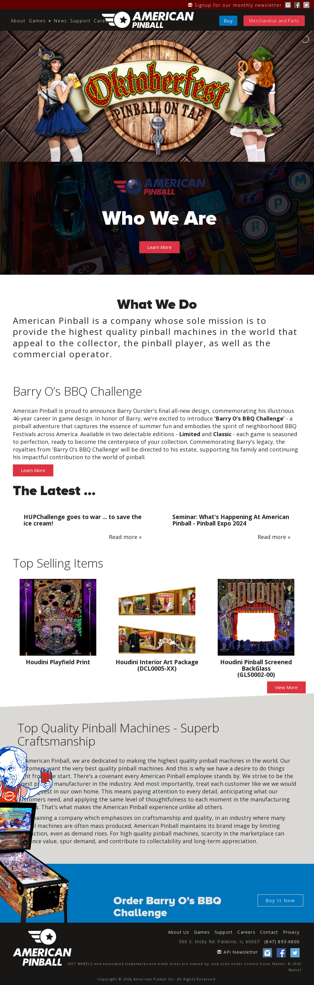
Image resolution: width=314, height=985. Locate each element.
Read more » (125, 537)
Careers (103, 21)
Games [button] (40, 21)
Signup (235, 5)
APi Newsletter (237, 952)
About (18, 21)
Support (80, 21)
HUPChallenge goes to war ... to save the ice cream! (83, 520)
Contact (269, 932)
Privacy (291, 932)
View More (286, 687)
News (60, 21)
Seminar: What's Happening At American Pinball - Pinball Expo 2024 (230, 520)
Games (202, 932)
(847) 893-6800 (282, 941)
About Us (179, 932)
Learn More (159, 247)
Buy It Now (280, 900)
